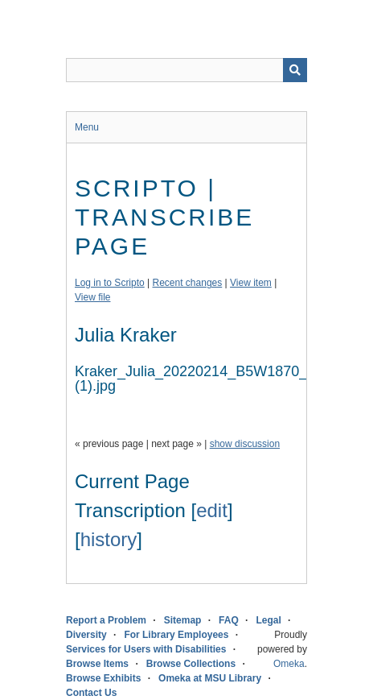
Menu (87, 127)
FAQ (229, 620)
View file (92, 297)
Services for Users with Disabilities (146, 649)
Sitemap (183, 620)
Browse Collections (191, 663)
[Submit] (295, 70)
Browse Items (97, 663)
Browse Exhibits (103, 678)
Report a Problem (106, 620)
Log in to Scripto (110, 282)
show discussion (245, 443)
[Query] (186, 70)
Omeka (289, 663)
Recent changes (188, 282)
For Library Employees (176, 634)
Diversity (86, 634)
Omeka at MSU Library (209, 678)
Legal (268, 620)
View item (251, 282)
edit (211, 510)
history (108, 539)
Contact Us (91, 692)
